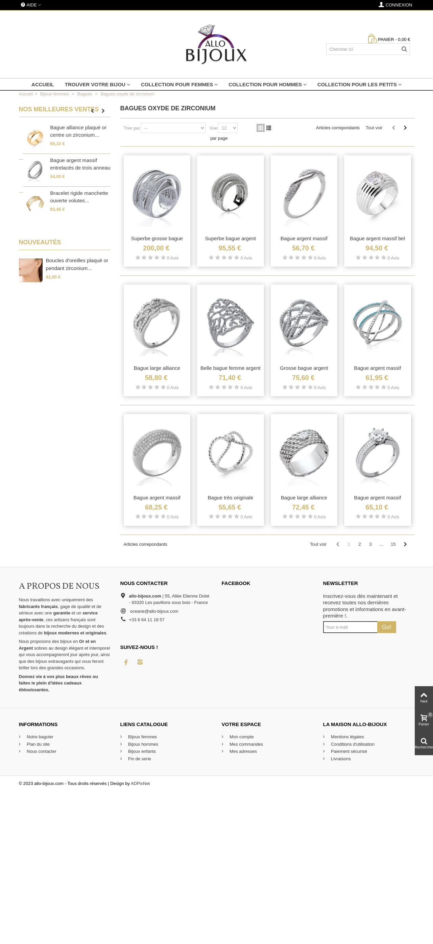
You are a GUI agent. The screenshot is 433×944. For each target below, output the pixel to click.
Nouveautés (40, 242)
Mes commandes (245, 744)
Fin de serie (139, 758)
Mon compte (241, 736)
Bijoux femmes (142, 736)
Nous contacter (41, 751)
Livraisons (340, 758)
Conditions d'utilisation (352, 744)
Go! (386, 627)
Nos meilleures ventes (59, 109)
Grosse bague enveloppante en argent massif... (73, 135)
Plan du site (38, 744)
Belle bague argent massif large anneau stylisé (75, 170)
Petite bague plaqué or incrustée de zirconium (71, 202)
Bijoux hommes (142, 744)
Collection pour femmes (177, 84)
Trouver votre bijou (95, 84)
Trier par (132, 128)
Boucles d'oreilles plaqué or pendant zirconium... (77, 264)
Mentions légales (347, 736)
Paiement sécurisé (348, 751)
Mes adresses (242, 751)
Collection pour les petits (357, 84)
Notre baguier (39, 736)
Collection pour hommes (265, 84)
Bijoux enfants (141, 751)
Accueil (42, 84)
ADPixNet (140, 783)
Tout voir (374, 127)
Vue (213, 128)
